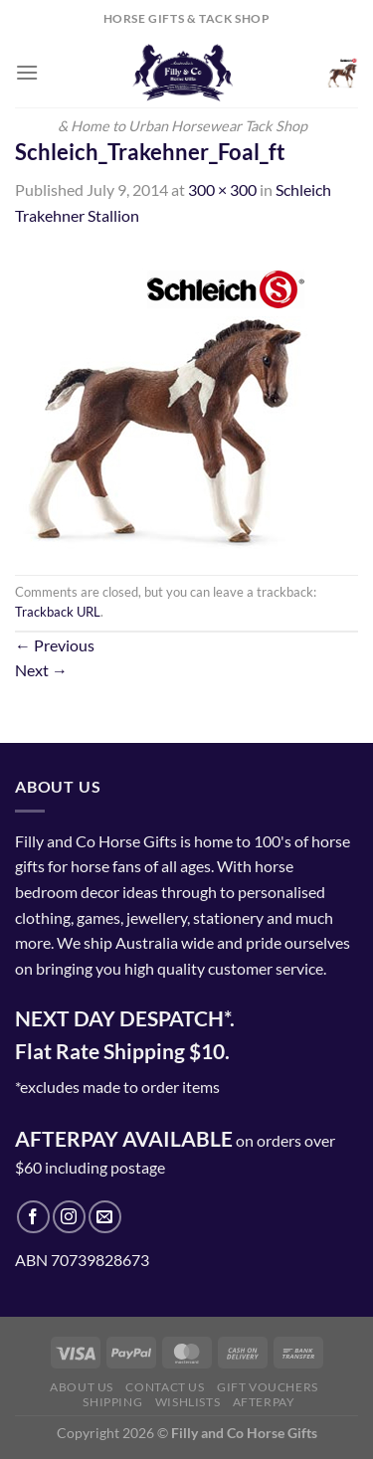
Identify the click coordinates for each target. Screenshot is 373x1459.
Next (41, 669)
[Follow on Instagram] (69, 1216)
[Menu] (27, 72)
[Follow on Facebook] (33, 1216)
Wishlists (188, 1401)
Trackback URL (57, 612)
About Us (81, 1386)
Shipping (112, 1401)
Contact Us (164, 1386)
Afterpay (264, 1401)
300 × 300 (222, 189)
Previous (54, 645)
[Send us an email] (105, 1216)
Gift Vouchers (267, 1386)
